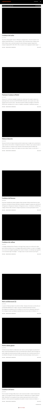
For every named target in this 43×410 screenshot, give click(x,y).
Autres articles (38, 404)
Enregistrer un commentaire (11, 47)
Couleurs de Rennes (8, 198)
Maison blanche (7, 139)
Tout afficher (38, 5)
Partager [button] (3, 47)
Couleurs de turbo (8, 35)
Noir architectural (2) (9, 301)
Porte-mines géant (8, 345)
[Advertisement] (21, 57)
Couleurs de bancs (8, 389)
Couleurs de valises (8, 242)
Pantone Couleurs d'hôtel (10, 95)
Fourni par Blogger (21, 407)
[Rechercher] (36, 1)
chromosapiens (6, 1)
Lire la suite (39, 47)
